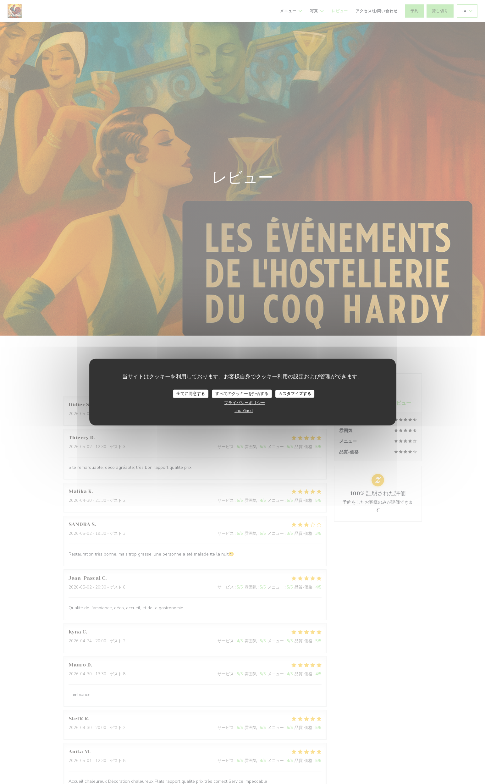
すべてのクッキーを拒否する (241, 393)
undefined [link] (243, 411)
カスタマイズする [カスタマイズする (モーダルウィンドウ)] (294, 393)
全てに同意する (190, 393)
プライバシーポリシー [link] (244, 403)
